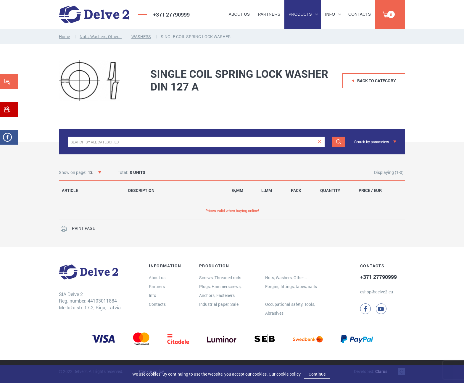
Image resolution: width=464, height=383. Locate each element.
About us (239, 14)
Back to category (376, 80)
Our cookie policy (284, 374)
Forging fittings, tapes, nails (291, 286)
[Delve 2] (94, 14)
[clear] (319, 142)
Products (300, 14)
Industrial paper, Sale (219, 304)
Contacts (359, 14)
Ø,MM (237, 190)
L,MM (266, 190)
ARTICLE (70, 190)
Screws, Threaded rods (220, 277)
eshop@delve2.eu (376, 292)
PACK (296, 190)
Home (64, 36)
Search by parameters (371, 141)
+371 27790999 (171, 14)
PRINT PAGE (83, 228)
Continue (317, 374)
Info (330, 14)
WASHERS (141, 36)
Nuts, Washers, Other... (101, 36)
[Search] (338, 142)
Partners (269, 14)
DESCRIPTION (141, 190)
